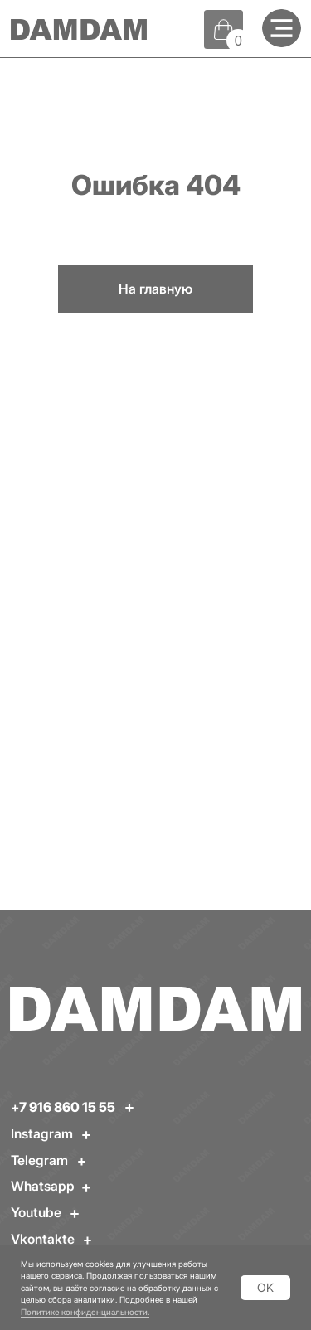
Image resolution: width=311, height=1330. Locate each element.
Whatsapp (43, 1185)
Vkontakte (43, 1238)
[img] (281, 28)
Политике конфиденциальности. (85, 1312)
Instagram (42, 1133)
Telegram (39, 1160)
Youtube (36, 1212)
